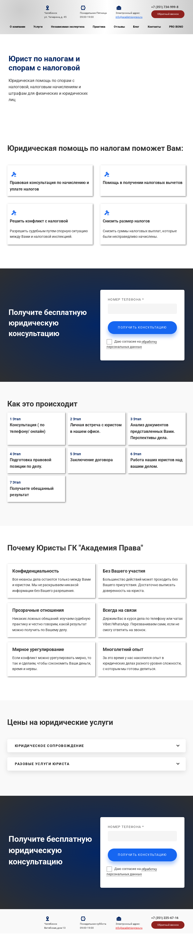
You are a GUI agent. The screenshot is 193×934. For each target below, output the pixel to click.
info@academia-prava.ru (129, 17)
